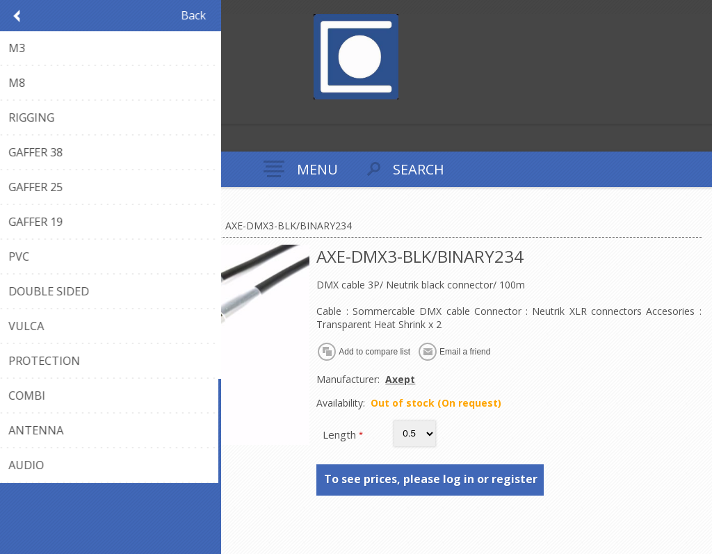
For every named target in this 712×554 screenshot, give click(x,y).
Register (13, 111)
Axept (400, 379)
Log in (41, 111)
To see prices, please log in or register (430, 479)
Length (341, 434)
